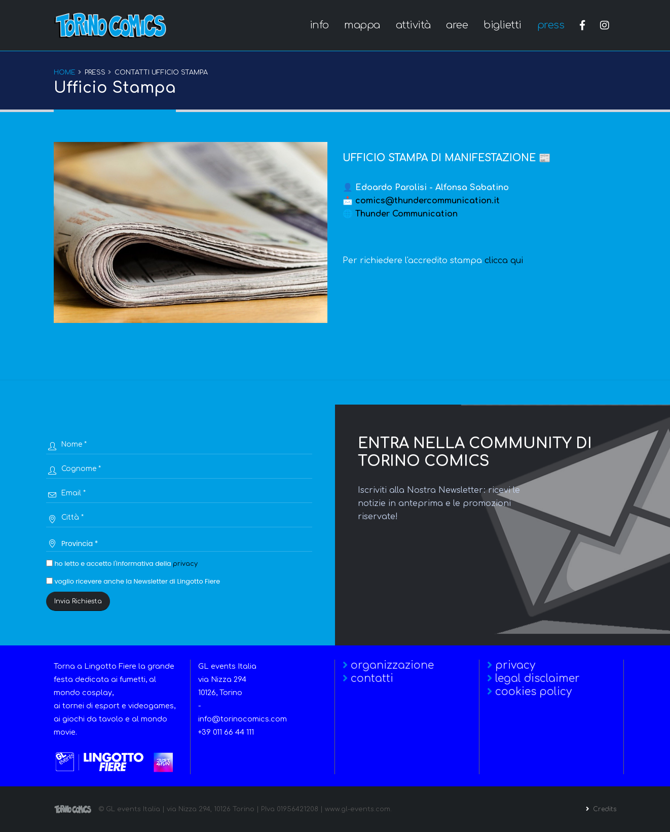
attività (413, 25)
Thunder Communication (406, 214)
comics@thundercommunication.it (427, 200)
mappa (362, 25)
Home (65, 72)
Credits (602, 809)
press (551, 25)
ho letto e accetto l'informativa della (122, 563)
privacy (185, 563)
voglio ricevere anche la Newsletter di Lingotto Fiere (133, 581)
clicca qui (504, 260)
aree (457, 25)
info (319, 25)
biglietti (502, 25)
